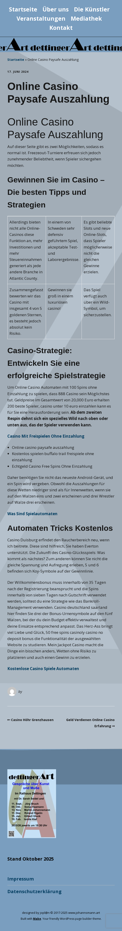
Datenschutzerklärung (34, 891)
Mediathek (86, 18)
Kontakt (61, 27)
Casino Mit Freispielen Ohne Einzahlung (45, 436)
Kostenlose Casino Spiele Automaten (43, 668)
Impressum (20, 879)
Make (37, 919)
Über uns (56, 9)
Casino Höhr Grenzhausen (32, 720)
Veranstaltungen (41, 18)
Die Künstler (92, 9)
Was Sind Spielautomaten (32, 513)
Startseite (23, 9)
